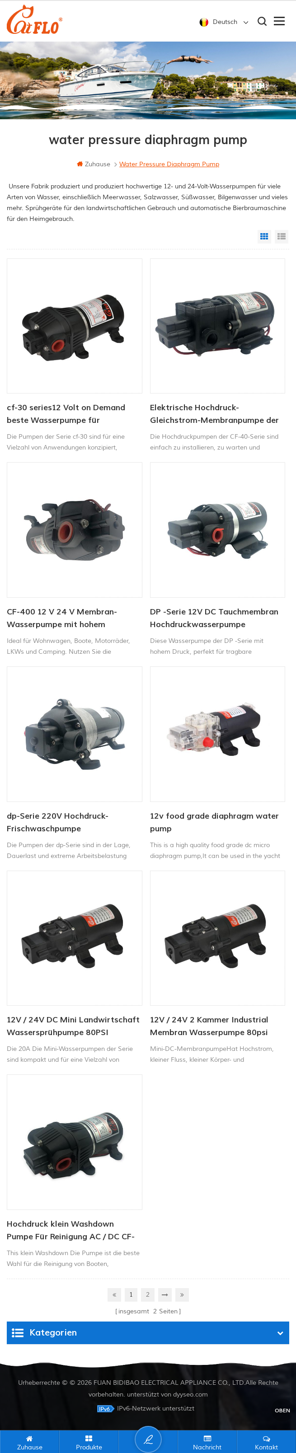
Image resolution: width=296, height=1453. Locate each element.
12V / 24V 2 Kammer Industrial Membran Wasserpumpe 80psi (209, 1026)
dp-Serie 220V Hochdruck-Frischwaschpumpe (57, 822)
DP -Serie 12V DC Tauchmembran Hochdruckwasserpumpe (214, 618)
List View (281, 237)
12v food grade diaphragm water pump (214, 822)
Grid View (264, 237)
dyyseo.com (190, 1394)
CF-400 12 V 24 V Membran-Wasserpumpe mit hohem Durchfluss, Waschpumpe (62, 619)
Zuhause (93, 164)
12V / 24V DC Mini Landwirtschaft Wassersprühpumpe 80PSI (73, 1026)
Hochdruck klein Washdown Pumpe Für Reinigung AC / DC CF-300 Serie (71, 1231)
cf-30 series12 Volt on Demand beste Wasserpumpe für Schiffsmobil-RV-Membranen (66, 415)
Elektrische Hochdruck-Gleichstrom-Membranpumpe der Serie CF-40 (214, 415)
